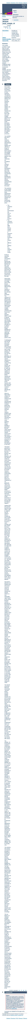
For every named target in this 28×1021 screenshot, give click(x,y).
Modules (8, 2)
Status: (4, 37)
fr (5, 28)
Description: (6, 30)
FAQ (17, 2)
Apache (4, 15)
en (9, 26)
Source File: (6, 40)
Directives (13, 2)
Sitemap (25, 2)
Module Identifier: (7, 39)
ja (7, 28)
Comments (16, 19)
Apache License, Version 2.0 (17, 1015)
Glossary (21, 2)
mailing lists (14, 1008)
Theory (15, 12)
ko (10, 28)
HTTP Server (9, 15)
